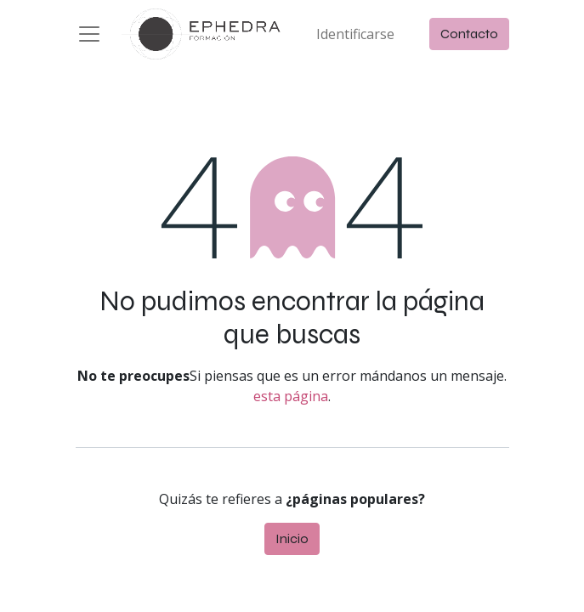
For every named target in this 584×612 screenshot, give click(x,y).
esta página (290, 396)
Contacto (469, 34)
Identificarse (355, 34)
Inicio (292, 538)
